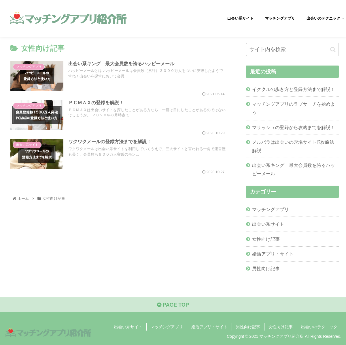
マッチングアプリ (270, 209)
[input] (292, 49)
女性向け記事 (266, 239)
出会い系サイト (268, 224)
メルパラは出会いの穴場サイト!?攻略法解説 (293, 146)
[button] (333, 49)
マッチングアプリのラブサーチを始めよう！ (293, 108)
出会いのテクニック (319, 327)
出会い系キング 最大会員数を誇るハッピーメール (293, 169)
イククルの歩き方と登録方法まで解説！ (293, 89)
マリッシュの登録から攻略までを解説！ (293, 127)
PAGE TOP (173, 305)
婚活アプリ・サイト (273, 253)
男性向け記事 (266, 268)
